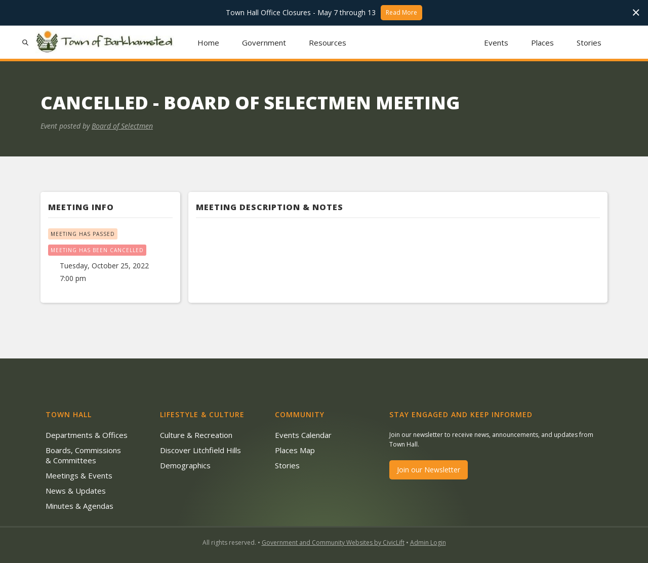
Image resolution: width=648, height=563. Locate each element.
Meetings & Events (79, 475)
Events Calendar (303, 435)
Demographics (185, 465)
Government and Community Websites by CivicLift (333, 542)
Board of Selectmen (122, 126)
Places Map (295, 450)
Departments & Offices (87, 435)
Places (542, 42)
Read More (401, 12)
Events (496, 42)
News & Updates (76, 491)
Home (208, 42)
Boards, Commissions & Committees (83, 455)
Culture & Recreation (196, 435)
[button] (264, 42)
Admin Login (428, 542)
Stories (589, 42)
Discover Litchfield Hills (200, 450)
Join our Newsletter (428, 469)
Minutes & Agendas (79, 506)
